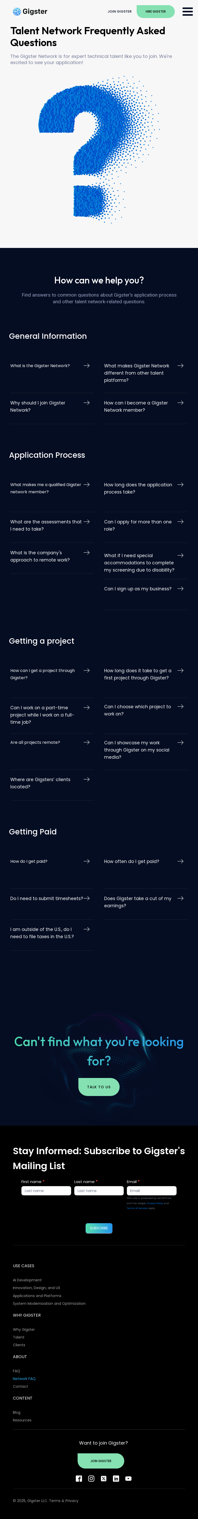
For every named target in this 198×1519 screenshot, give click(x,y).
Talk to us (99, 1087)
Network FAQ (24, 1378)
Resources (22, 1420)
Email (133, 1181)
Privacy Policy (155, 1203)
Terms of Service (137, 1208)
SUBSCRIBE (99, 1228)
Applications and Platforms (37, 1295)
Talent (18, 1337)
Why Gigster (24, 1329)
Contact (20, 1386)
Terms (55, 1500)
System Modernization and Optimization (49, 1303)
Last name (86, 1181)
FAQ (16, 1371)
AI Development (27, 1280)
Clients (19, 1345)
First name (33, 1181)
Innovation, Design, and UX (36, 1287)
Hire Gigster (156, 11)
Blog (16, 1412)
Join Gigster (119, 11)
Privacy (71, 1500)
